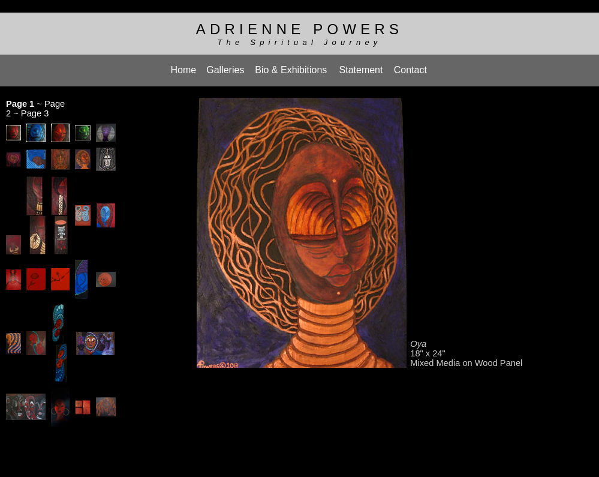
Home (184, 66)
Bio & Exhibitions (291, 66)
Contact (410, 66)
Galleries (225, 66)
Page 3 (35, 107)
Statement (361, 66)
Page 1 (20, 98)
